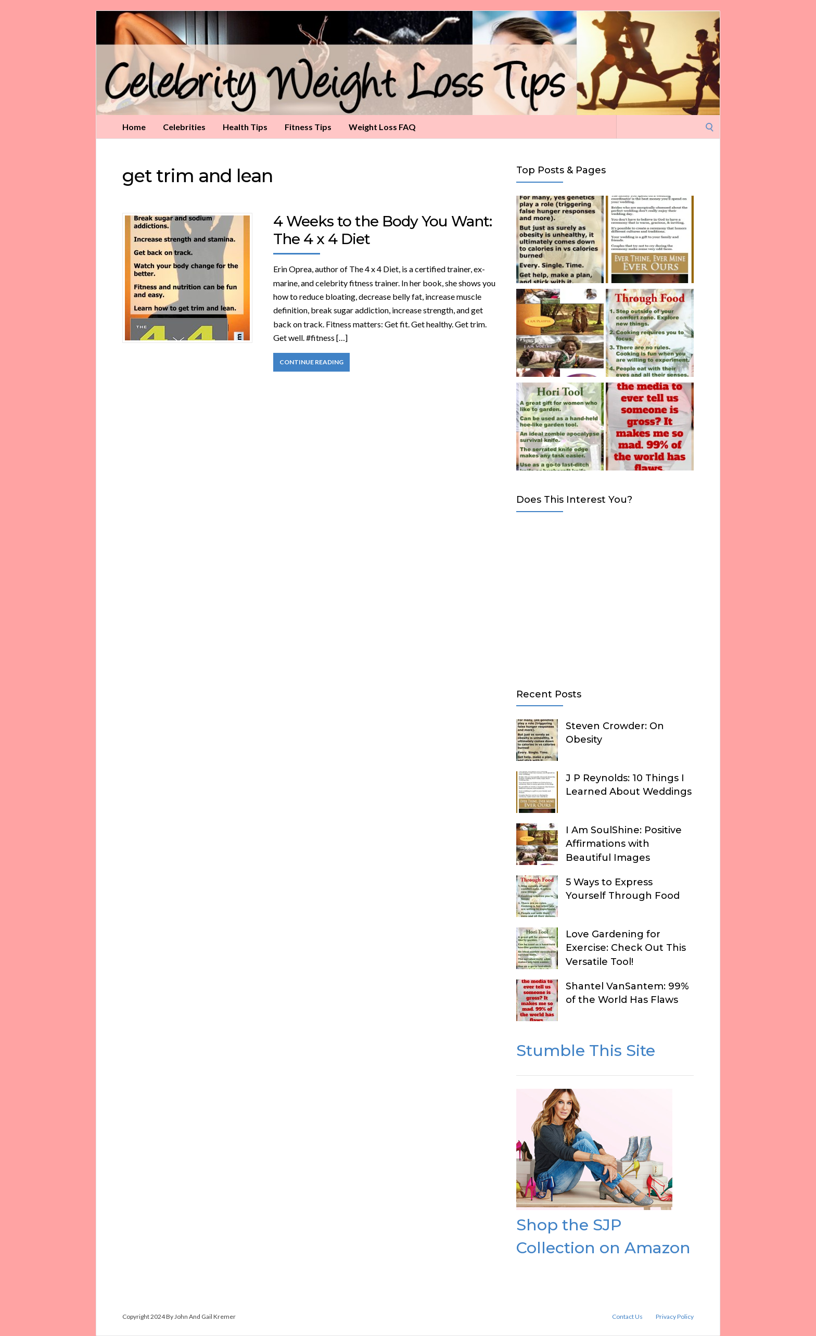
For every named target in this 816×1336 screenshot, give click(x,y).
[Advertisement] (605, 598)
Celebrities (184, 127)
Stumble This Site (585, 1050)
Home (134, 127)
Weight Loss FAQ (382, 127)
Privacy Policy (675, 1317)
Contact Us (627, 1317)
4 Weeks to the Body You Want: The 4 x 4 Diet (382, 230)
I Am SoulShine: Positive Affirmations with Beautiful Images (624, 843)
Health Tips (245, 127)
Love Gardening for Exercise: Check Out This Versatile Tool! (626, 947)
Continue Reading (311, 362)
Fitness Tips (308, 127)
